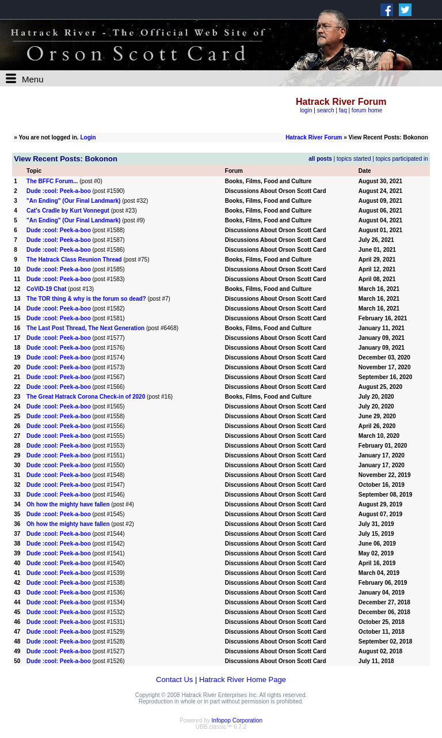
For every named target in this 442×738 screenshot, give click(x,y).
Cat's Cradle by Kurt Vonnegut (67, 210)
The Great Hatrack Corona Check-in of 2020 (85, 396)
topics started (354, 159)
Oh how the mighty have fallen (67, 504)
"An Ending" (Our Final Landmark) (73, 201)
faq (343, 110)
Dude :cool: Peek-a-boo (58, 191)
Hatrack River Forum (313, 137)
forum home (367, 110)
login (306, 110)
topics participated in (402, 159)
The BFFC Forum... (52, 181)
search (325, 110)
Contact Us (174, 679)
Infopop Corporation (237, 720)
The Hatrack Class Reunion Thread (74, 259)
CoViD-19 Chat (46, 289)
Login (88, 137)
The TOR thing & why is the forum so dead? (86, 299)
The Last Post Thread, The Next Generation (85, 328)
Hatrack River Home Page (242, 679)
